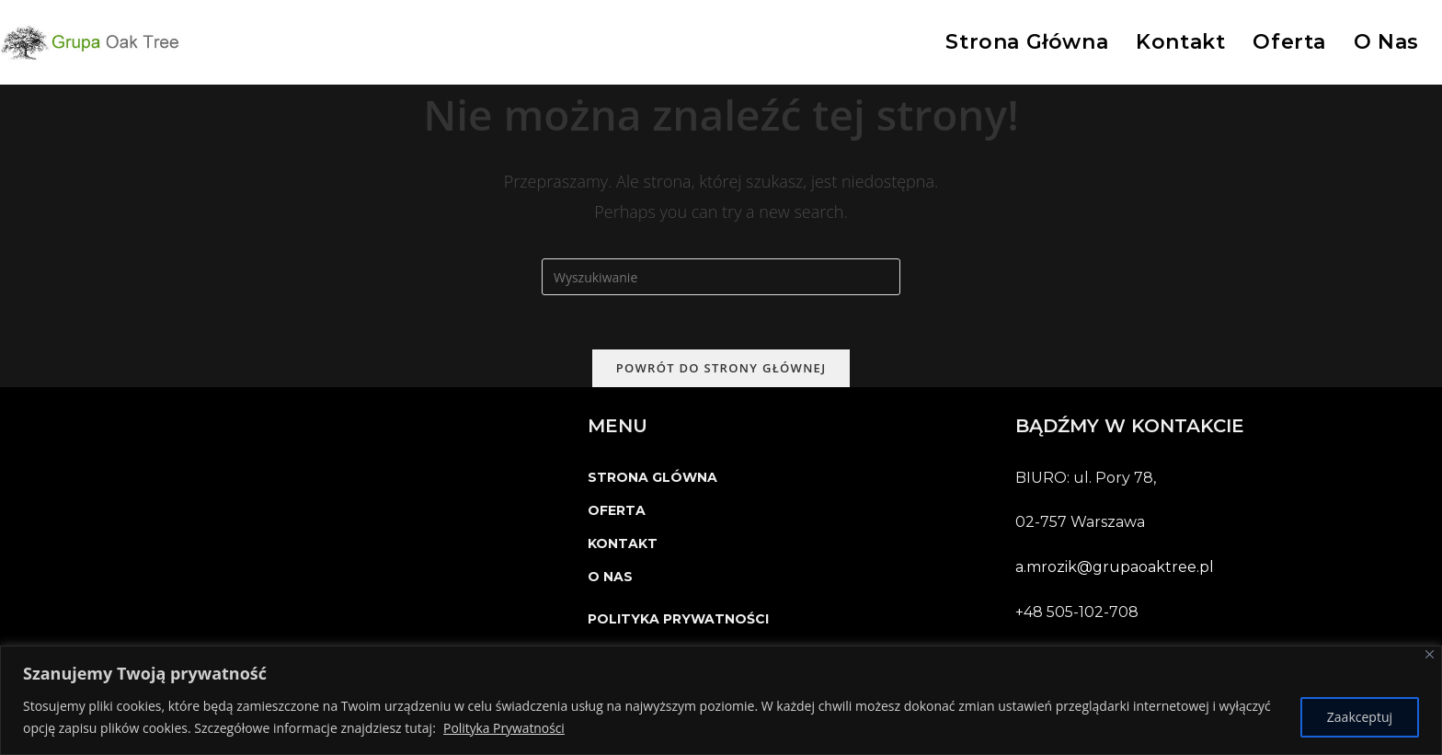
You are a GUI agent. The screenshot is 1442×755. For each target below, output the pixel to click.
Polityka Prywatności (504, 728)
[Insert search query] (721, 276)
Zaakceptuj (1359, 717)
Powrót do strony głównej (721, 368)
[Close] (1429, 654)
